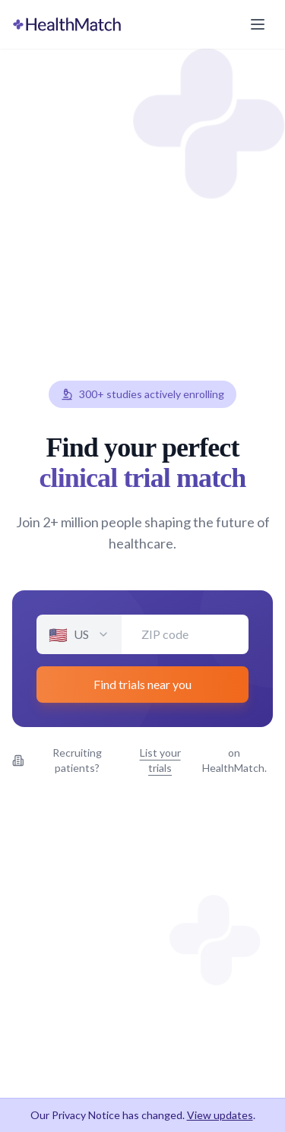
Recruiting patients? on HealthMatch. (139, 760)
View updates (220, 1114)
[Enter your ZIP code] (185, 634)
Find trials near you (142, 684)
